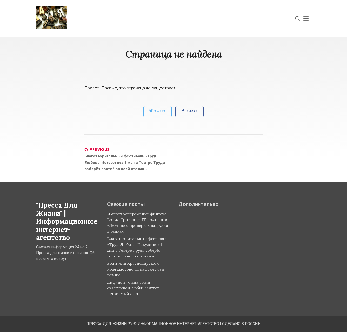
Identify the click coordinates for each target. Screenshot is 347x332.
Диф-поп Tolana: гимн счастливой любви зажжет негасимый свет (133, 288)
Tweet (157, 111)
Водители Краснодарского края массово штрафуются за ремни (135, 269)
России (253, 323)
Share (189, 111)
